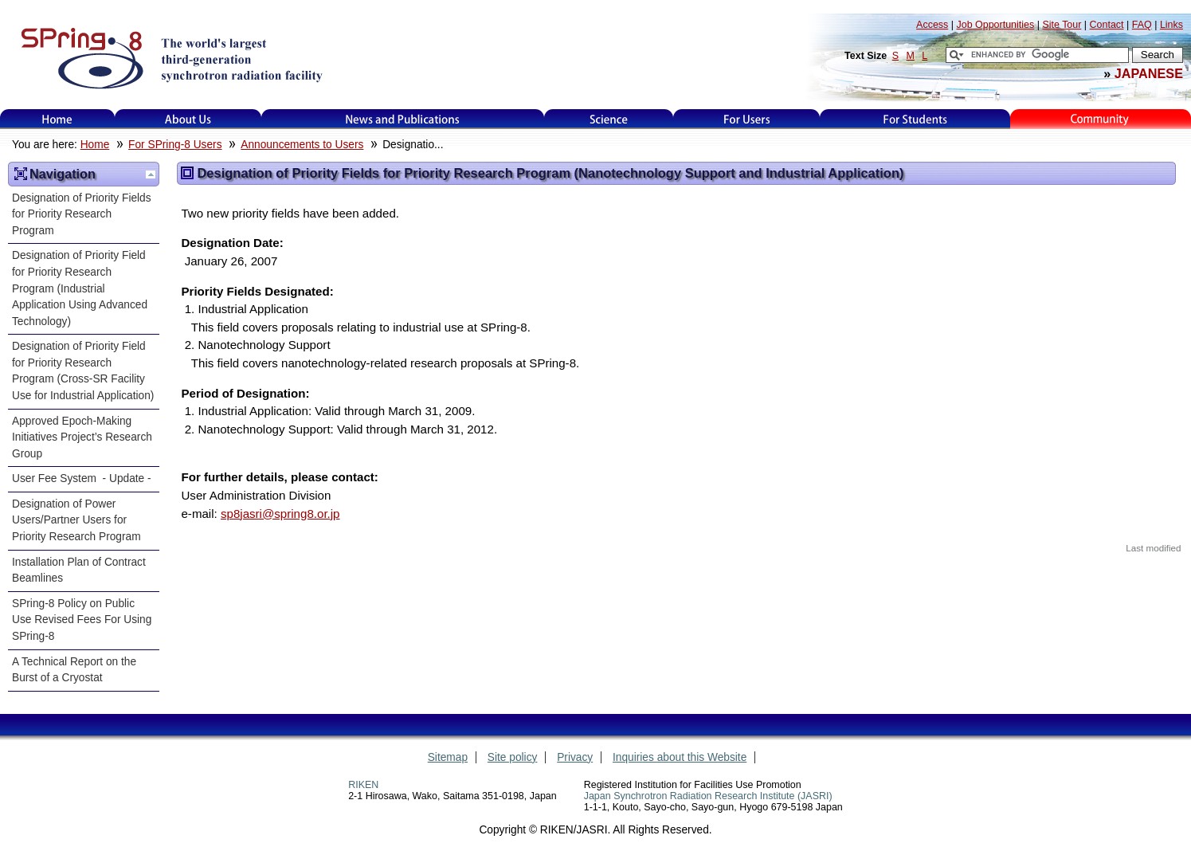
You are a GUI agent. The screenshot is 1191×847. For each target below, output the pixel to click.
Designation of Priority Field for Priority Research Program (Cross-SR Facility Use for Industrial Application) (83, 371)
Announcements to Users (302, 145)
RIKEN (363, 784)
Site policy (513, 757)
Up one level (150, 174)
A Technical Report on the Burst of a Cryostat (74, 670)
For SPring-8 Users (174, 145)
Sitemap (448, 757)
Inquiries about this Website (679, 757)
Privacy (575, 757)
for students (915, 119)
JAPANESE (1149, 73)
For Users (746, 119)
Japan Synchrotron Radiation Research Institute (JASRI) (708, 796)
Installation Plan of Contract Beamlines (79, 570)
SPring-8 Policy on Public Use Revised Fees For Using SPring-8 (81, 620)
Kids (1101, 119)
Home (57, 119)
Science (608, 119)
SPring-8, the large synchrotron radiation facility (170, 57)
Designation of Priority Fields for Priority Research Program (81, 214)
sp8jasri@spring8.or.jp (280, 513)
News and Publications (402, 119)
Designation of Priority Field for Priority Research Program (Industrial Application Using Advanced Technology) (79, 288)
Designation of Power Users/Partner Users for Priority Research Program (76, 520)
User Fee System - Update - (81, 478)
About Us (188, 119)
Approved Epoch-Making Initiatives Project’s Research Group (82, 437)
